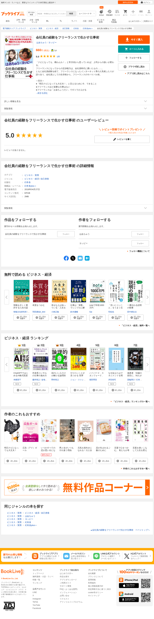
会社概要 (92, 573)
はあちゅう (41, 42)
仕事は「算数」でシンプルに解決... (77, 307)
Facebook (37, 608)
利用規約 (92, 583)
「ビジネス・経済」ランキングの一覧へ (131, 401)
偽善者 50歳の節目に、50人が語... (134, 375)
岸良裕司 (112, 380)
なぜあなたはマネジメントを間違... (115, 375)
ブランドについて (95, 576)
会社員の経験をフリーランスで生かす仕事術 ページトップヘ (120, 530)
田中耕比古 (132, 312)
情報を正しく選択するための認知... (20, 307)
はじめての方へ (135, 21)
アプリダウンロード (68, 580)
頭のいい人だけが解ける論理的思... (58, 375)
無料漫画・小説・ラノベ (43, 576)
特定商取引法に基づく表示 (99, 589)
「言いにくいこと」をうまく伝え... (115, 307)
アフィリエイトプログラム (71, 602)
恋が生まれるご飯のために (103, 449)
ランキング (37, 583)
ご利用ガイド (147, 21)
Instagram (37, 599)
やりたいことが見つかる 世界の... (77, 375)
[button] (21, 318)
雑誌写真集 (114, 21)
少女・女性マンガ (34, 21)
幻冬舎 (28, 182)
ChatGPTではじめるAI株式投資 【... (20, 375)
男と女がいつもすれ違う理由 (66, 449)
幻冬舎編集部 (142, 380)
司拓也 (111, 312)
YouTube (36, 605)
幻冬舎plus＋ (31, 186)
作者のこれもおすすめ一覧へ (136, 468)
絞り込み (31, 14)
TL (61, 21)
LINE (35, 592)
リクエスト (64, 599)
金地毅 (44, 380)
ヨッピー (52, 42)
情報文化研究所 (20, 312)
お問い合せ (64, 596)
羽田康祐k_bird (38, 312)
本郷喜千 (17, 380)
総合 (8, 21)
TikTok (35, 602)
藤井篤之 (36, 380)
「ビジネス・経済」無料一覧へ (135, 325)
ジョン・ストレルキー (79, 380)
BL (47, 21)
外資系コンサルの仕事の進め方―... (39, 375)
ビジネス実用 (101, 21)
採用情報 (92, 580)
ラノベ (74, 21)
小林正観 (55, 312)
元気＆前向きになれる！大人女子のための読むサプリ (85, 452)
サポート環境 (65, 586)
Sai (90, 312)
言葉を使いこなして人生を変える (140, 450)
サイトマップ (93, 596)
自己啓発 (45, 179)
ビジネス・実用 (32, 175)
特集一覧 (36, 580)
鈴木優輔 (74, 312)
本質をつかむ (38, 305)
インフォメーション (68, 592)
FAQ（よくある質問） (69, 589)
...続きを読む (42, 93)
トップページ (38, 573)
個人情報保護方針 (95, 586)
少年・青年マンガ (21, 21)
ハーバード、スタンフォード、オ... (96, 375)
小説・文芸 (87, 21)
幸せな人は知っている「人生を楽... (58, 307)
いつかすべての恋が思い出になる (48, 450)
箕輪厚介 (131, 380)
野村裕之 (55, 380)
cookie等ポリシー (95, 592)
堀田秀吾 (93, 380)
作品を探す (64, 576)
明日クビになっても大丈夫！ (11, 449)
